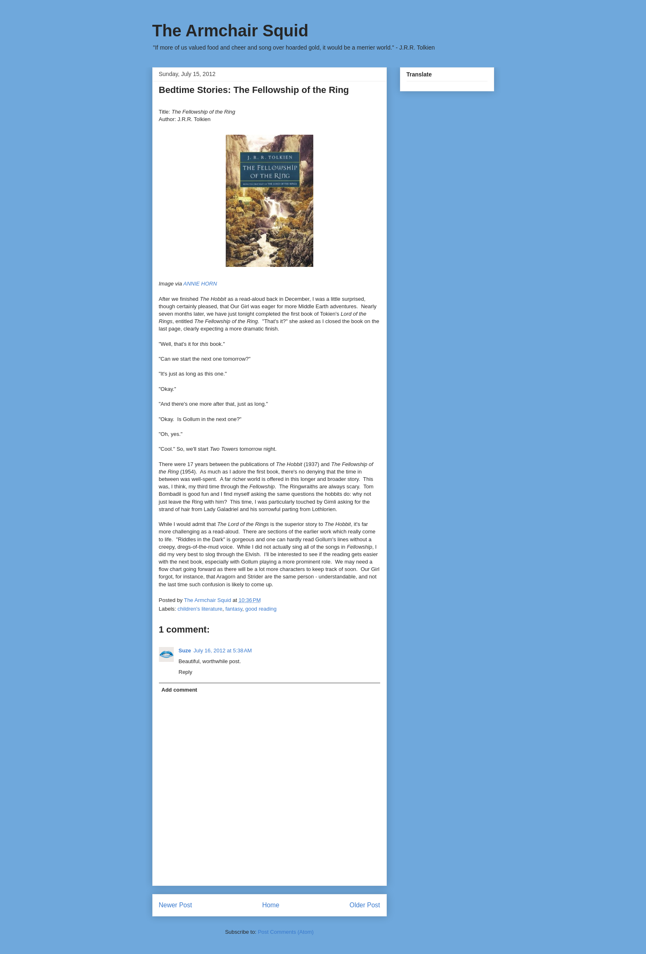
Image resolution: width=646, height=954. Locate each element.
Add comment (179, 690)
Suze (185, 650)
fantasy (233, 609)
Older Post (365, 905)
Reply (185, 672)
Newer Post (175, 905)
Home (270, 905)
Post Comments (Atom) (286, 932)
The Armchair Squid (230, 30)
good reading (261, 609)
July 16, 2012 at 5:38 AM (223, 650)
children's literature (199, 609)
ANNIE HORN (200, 284)
